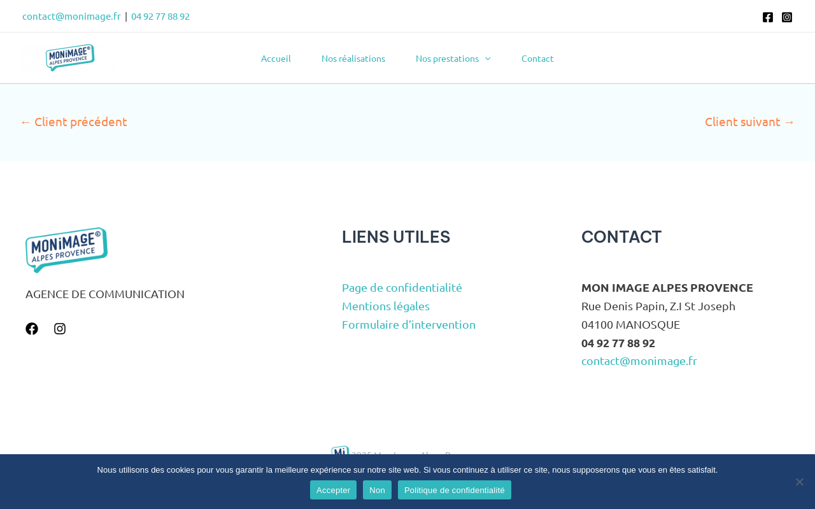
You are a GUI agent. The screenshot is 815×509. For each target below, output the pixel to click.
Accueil (276, 58)
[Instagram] (787, 17)
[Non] (799, 481)
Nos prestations (453, 58)
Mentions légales (386, 305)
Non (377, 490)
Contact (537, 58)
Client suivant (750, 121)
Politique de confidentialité (454, 490)
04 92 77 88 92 (160, 16)
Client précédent (73, 121)
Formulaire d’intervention (409, 324)
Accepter (333, 490)
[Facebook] (768, 17)
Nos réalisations (353, 58)
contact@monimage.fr (71, 16)
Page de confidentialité (402, 287)
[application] (484, 58)
